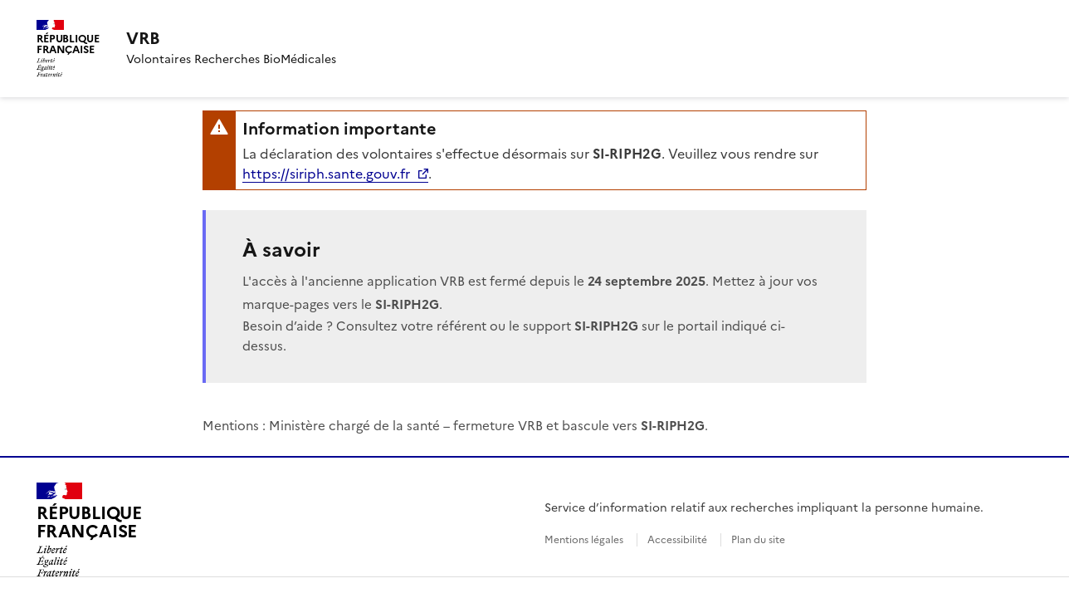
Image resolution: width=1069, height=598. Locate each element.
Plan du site (758, 539)
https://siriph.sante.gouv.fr (326, 174)
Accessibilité (677, 539)
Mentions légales (583, 539)
